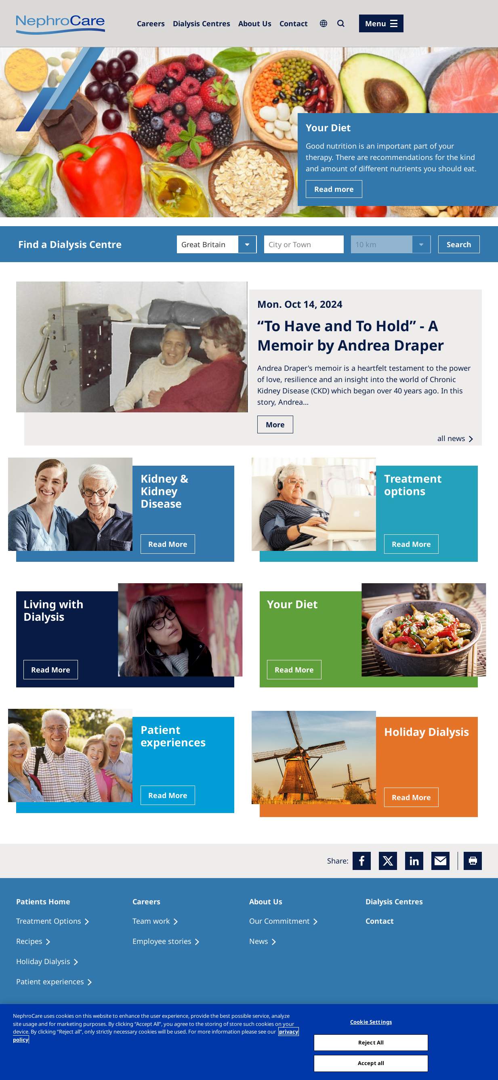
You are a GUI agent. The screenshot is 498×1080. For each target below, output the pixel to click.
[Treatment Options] (56, 921)
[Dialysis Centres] (151, 23)
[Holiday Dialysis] (51, 962)
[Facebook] (362, 861)
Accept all (371, 1063)
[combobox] (270, 244)
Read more (334, 189)
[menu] (381, 23)
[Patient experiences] (58, 982)
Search (459, 244)
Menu (375, 23)
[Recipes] (37, 941)
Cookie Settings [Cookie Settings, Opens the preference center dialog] (371, 1021)
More (275, 424)
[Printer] (473, 861)
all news (451, 438)
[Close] (485, 1041)
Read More (167, 544)
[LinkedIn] (414, 861)
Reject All (371, 1042)
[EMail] (440, 861)
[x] (388, 861)
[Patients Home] (47, 901)
